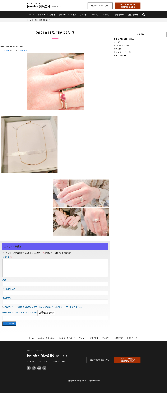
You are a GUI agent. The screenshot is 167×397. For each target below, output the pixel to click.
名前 (4, 283)
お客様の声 (119, 14)
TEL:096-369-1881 (57, 365)
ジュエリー (107, 14)
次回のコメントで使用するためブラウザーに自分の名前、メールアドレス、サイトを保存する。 (43, 310)
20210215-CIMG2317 (14, 46)
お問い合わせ (132, 14)
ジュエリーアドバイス (67, 14)
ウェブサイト (7, 301)
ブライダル (95, 14)
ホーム (31, 14)
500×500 (128, 39)
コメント (7, 257)
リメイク (83, 14)
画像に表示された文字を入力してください (19, 316)
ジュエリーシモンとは (46, 14)
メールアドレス (8, 292)
